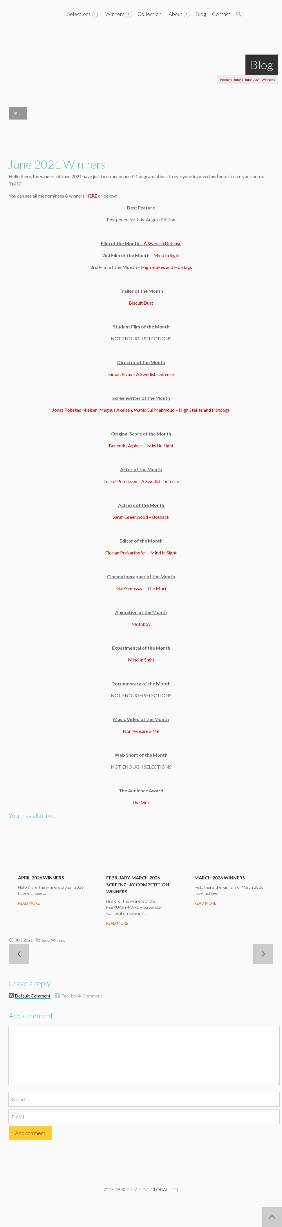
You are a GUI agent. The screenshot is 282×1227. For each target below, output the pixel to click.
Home (225, 79)
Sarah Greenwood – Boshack (141, 517)
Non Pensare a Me (141, 731)
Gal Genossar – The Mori (141, 588)
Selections (79, 14)
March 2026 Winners (219, 877)
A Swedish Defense (162, 243)
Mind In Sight (166, 255)
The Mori (141, 802)
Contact (221, 14)
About (175, 14)
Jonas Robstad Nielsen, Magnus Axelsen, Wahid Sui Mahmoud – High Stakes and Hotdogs (141, 410)
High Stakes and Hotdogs (166, 267)
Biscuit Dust (141, 303)
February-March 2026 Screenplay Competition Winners (137, 884)
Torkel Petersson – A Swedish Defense (141, 481)
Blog (201, 14)
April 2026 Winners (41, 877)
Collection (149, 14)
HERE (91, 195)
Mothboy (141, 624)
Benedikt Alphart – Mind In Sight (141, 445)
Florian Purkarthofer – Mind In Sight (141, 552)
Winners (114, 14)
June (237, 79)
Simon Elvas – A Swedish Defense (141, 374)
